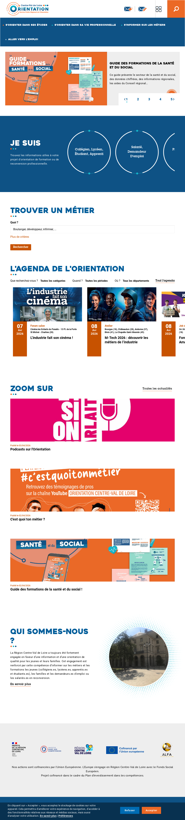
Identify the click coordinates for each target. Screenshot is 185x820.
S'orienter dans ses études (26, 24)
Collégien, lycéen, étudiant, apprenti (89, 152)
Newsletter (128, 9)
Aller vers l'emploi (23, 39)
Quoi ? (14, 222)
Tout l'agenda (165, 280)
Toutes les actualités (157, 388)
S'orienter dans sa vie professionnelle (85, 24)
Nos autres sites (158, 9)
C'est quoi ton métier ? (27, 519)
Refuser (130, 810)
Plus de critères (19, 236)
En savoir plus (20, 684)
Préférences (65, 815)
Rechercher (20, 247)
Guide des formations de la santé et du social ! (46, 589)
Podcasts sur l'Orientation (30, 449)
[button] (125, 99)
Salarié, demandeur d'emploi (137, 152)
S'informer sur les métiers (144, 24)
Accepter (151, 810)
